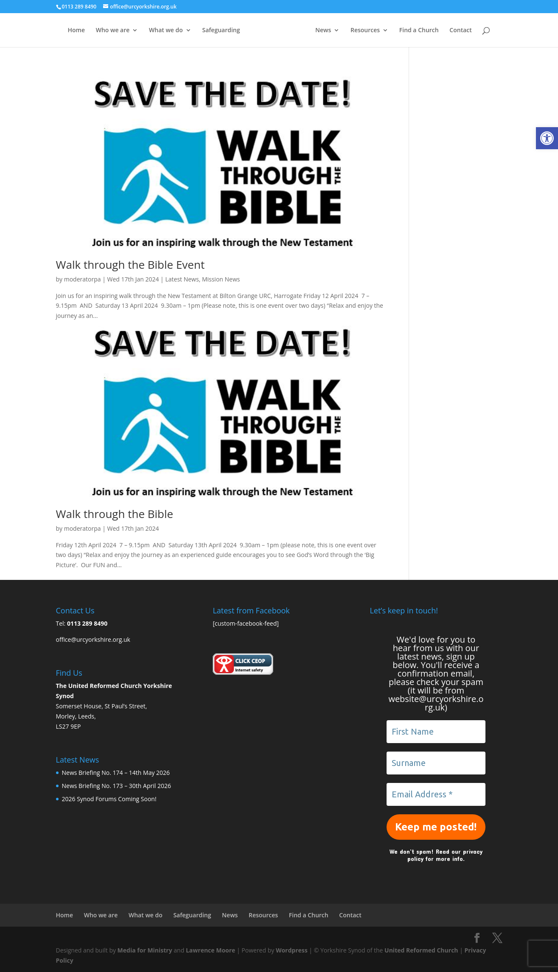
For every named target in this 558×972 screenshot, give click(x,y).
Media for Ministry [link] (146, 950)
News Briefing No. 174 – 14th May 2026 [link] (116, 773)
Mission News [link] (221, 279)
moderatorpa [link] (82, 279)
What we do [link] (166, 30)
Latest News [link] (182, 279)
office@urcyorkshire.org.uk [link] (93, 639)
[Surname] (436, 763)
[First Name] (436, 731)
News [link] (323, 30)
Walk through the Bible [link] (115, 513)
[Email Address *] (436, 794)
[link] (547, 138)
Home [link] (76, 30)
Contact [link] (460, 30)
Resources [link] (365, 30)
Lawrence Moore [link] (210, 950)
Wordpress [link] (292, 950)
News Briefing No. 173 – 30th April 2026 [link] (116, 786)
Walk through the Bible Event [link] (130, 264)
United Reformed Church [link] (421, 950)
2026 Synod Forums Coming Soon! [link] (109, 799)
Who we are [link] (113, 30)
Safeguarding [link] (221, 30)
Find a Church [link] (419, 30)
